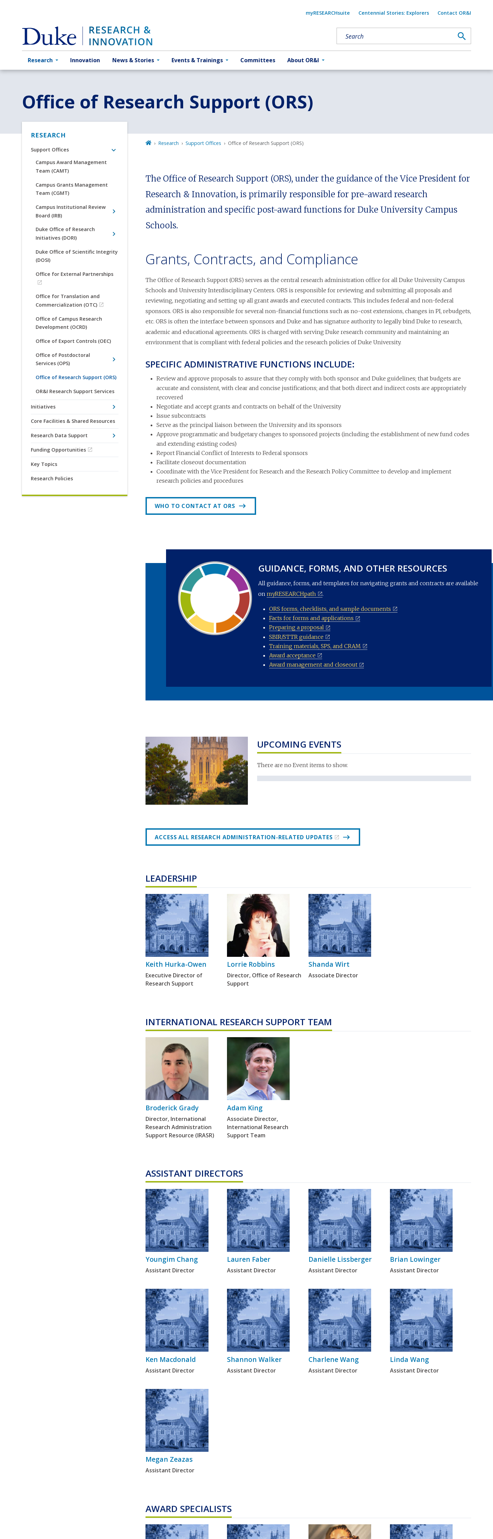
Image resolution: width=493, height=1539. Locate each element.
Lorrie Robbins (251, 964)
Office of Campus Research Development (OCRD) (69, 323)
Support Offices (50, 149)
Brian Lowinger (415, 1259)
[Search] (462, 36)
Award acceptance (292, 655)
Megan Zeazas (169, 1459)
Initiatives (43, 406)
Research (48, 135)
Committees (257, 60)
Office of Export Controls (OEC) (73, 341)
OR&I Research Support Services (75, 391)
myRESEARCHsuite (328, 13)
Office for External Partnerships (74, 274)
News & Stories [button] (133, 60)
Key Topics (44, 464)
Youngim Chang (172, 1259)
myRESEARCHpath (291, 593)
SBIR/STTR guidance (296, 636)
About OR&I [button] (303, 60)
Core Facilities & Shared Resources (73, 421)
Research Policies (52, 478)
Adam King (245, 1107)
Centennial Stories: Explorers (393, 13)
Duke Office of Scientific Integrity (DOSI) (77, 256)
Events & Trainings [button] (197, 60)
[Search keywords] (395, 36)
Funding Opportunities (58, 449)
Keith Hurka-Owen (176, 964)
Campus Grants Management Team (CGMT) (72, 189)
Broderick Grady (172, 1107)
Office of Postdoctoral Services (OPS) (63, 359)
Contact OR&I (454, 13)
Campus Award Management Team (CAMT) (71, 166)
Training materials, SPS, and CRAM (315, 646)
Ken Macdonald (171, 1359)
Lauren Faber (248, 1259)
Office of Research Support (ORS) (76, 377)
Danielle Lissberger (340, 1259)
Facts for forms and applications (311, 618)
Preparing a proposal (296, 627)
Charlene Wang (333, 1359)
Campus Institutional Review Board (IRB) (71, 211)
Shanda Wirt (329, 964)
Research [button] (40, 60)
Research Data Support (59, 435)
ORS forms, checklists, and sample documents (330, 608)
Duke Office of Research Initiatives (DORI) (65, 233)
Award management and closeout (313, 664)
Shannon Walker (254, 1359)
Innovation (85, 60)
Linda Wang (409, 1359)
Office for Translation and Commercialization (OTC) (68, 300)
